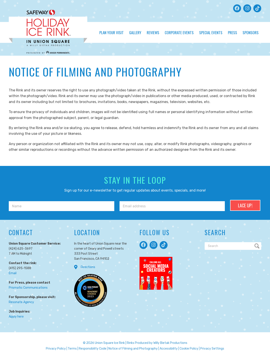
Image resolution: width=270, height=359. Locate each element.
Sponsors (251, 32)
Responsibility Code (92, 348)
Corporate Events (179, 32)
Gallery (135, 32)
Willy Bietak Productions (170, 343)
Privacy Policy (56, 348)
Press (232, 32)
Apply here (16, 316)
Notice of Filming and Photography (133, 348)
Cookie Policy (189, 348)
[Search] (233, 246)
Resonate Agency (21, 302)
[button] (237, 8)
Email (12, 273)
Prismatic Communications (28, 288)
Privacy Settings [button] (212, 348)
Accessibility (169, 348)
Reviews (153, 32)
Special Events (210, 32)
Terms (72, 348)
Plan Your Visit (111, 32)
